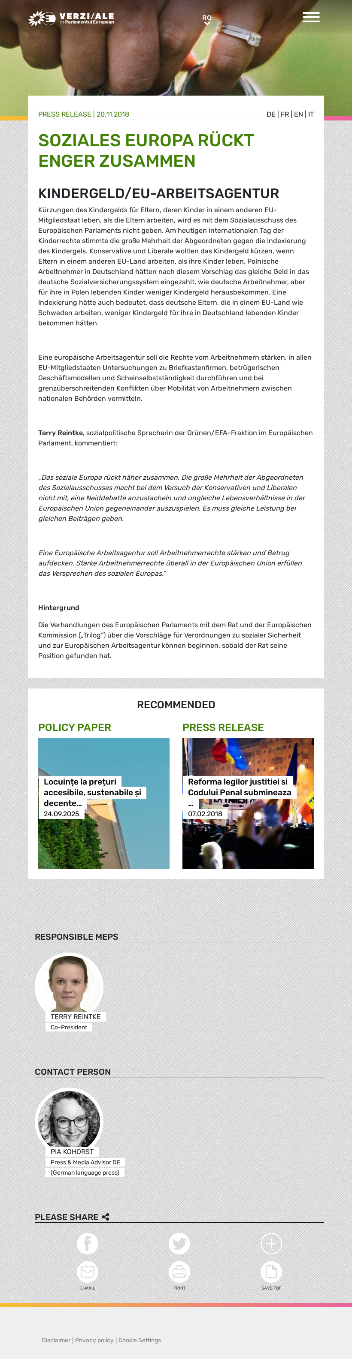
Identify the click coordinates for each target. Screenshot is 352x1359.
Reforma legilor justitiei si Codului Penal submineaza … (239, 792)
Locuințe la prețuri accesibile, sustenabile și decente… (92, 792)
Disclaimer (56, 1340)
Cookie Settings (139, 1340)
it (311, 114)
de (271, 114)
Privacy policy (94, 1340)
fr (285, 114)
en (298, 114)
